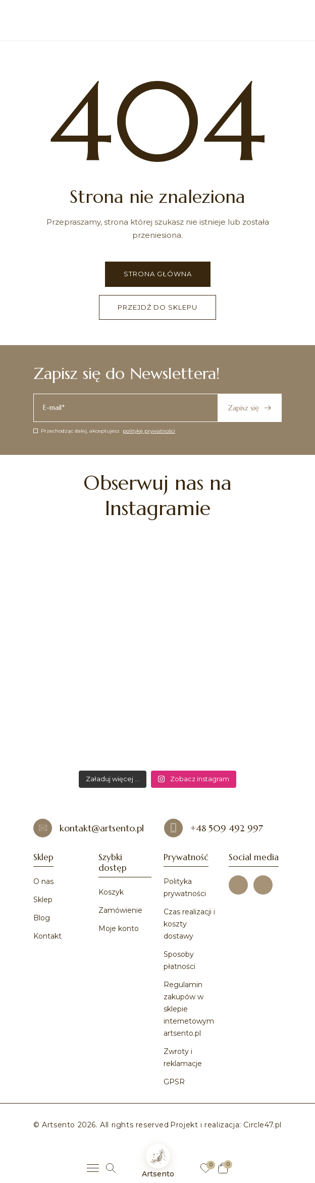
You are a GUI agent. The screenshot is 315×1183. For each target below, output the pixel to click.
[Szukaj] (111, 1168)
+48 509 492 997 (213, 828)
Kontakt (47, 936)
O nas (43, 881)
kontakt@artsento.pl (88, 828)
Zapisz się (249, 407)
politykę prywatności (149, 431)
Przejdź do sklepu (157, 307)
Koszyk (111, 892)
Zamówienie (120, 910)
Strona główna (158, 274)
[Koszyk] (223, 1168)
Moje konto (118, 928)
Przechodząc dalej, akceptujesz (104, 431)
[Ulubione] (205, 1168)
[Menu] (93, 1168)
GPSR (174, 1081)
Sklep (42, 899)
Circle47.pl (262, 1124)
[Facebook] (238, 885)
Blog (41, 917)
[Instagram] (263, 885)
